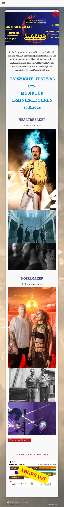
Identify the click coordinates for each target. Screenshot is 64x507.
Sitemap (24, 502)
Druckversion (14, 502)
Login (55, 502)
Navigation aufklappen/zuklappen (32, 3)
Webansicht (52, 504)
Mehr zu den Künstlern (19, 440)
